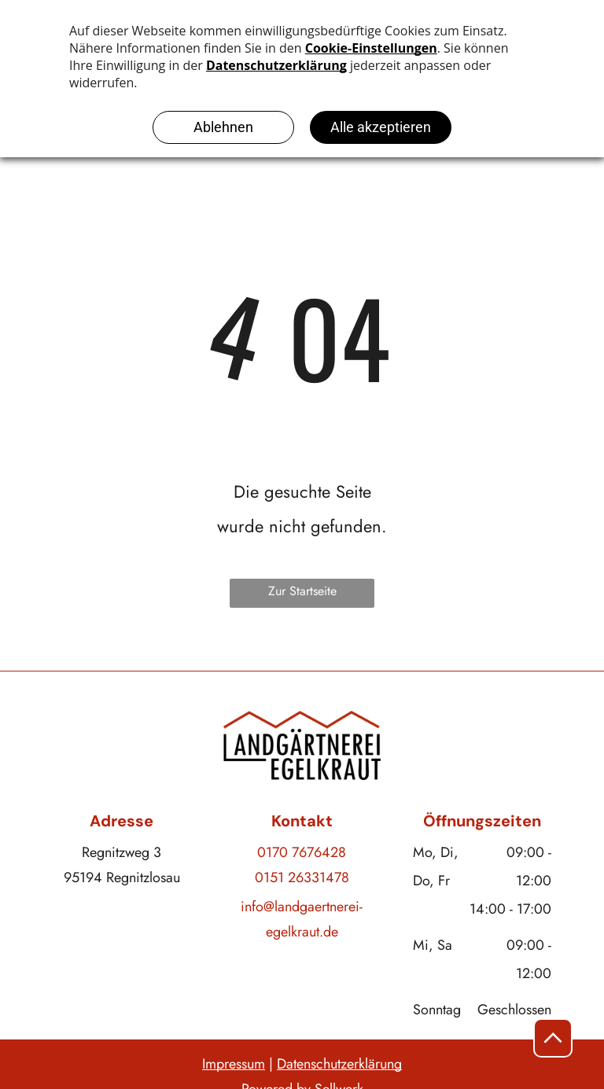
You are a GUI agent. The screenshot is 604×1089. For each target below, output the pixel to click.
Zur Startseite (302, 591)
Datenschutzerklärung (339, 1064)
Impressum (233, 1064)
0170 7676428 (301, 852)
